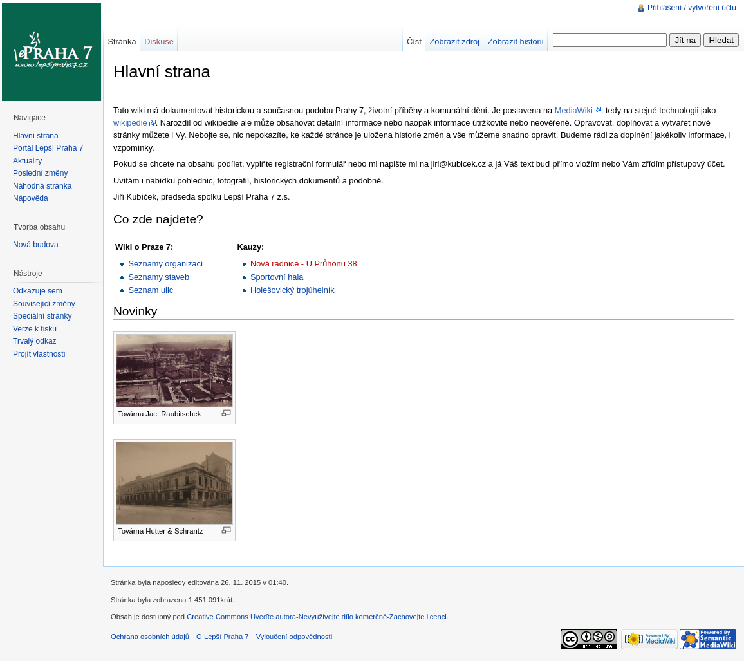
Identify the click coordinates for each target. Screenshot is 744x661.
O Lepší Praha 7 (222, 636)
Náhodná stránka (42, 186)
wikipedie (130, 122)
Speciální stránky (42, 316)
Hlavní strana (36, 135)
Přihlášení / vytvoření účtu (691, 7)
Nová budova (36, 244)
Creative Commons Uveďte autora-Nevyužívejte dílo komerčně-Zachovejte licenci (317, 616)
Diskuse (159, 41)
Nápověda (30, 198)
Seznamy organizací (165, 263)
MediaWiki (574, 110)
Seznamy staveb (158, 277)
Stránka (121, 41)
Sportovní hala (277, 277)
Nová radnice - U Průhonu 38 (303, 263)
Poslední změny (40, 173)
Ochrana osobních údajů (150, 636)
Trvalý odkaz (35, 341)
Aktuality (27, 160)
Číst (414, 41)
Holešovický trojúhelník (292, 290)
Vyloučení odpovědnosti (294, 636)
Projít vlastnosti (39, 353)
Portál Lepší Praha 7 (48, 148)
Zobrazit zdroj (454, 41)
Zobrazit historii (516, 41)
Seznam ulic (150, 290)
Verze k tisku (35, 328)
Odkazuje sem (37, 290)
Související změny (44, 303)
